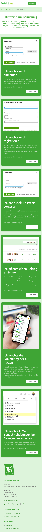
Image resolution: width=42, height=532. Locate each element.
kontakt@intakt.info (11, 500)
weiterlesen (32, 91)
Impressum (9, 525)
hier (20, 28)
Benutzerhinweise (20, 9)
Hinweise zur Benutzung (13, 513)
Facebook (25, 504)
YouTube (7, 504)
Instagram (16, 504)
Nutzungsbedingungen (12, 516)
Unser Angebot (9, 9)
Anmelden (32, 3)
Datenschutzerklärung (12, 528)
